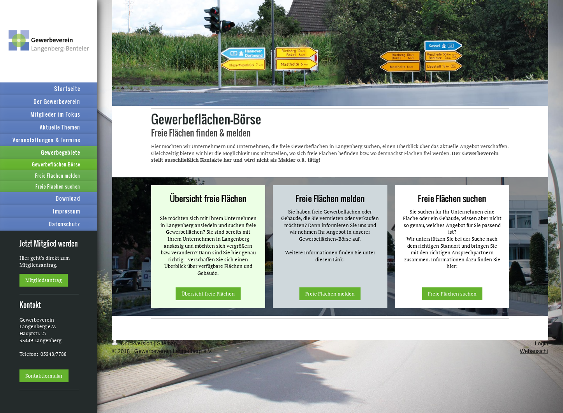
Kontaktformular (44, 375)
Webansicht (534, 351)
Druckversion (133, 343)
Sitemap (167, 343)
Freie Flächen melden (330, 293)
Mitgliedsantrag (43, 280)
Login (541, 343)
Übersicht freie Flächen (208, 293)
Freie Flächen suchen (452, 293)
